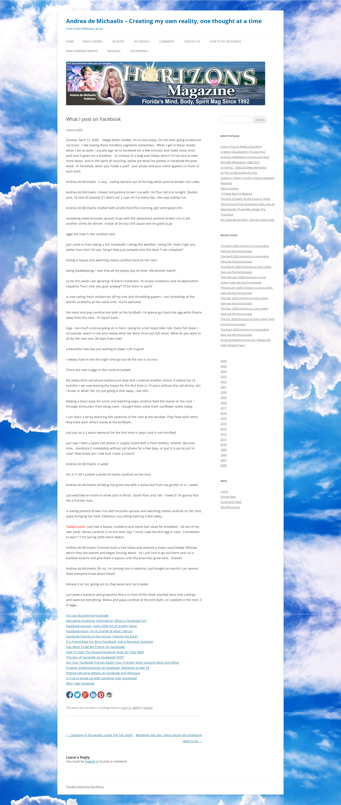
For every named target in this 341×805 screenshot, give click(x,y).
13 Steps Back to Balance (236, 194)
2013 (224, 429)
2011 (224, 439)
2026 (224, 361)
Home (70, 41)
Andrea (147, 708)
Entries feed (228, 497)
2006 (224, 465)
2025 (224, 366)
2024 (224, 371)
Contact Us (192, 41)
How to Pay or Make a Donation (241, 147)
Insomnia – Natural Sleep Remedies (243, 167)
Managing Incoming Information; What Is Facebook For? (106, 621)
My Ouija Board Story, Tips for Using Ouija (247, 220)
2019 (224, 397)
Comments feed (231, 502)
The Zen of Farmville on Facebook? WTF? (95, 657)
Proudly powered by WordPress (85, 786)
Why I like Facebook (80, 683)
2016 (224, 413)
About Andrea (93, 41)
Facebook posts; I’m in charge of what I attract (99, 631)
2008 (224, 455)
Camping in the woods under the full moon (99, 735)
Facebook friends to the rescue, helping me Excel (101, 636)
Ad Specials (142, 41)
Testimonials (139, 51)
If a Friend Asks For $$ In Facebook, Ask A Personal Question (109, 642)
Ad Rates (118, 41)
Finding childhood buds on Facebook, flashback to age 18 (107, 668)
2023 (224, 376)
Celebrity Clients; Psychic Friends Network (247, 178)
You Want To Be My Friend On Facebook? (95, 647)
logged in (92, 761)
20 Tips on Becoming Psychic (239, 173)
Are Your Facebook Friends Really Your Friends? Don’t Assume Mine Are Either (122, 662)
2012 (224, 434)
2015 (224, 418)
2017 (224, 408)
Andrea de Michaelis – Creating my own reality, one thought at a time (164, 21)
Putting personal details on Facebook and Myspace (103, 673)
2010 (224, 444)
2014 (224, 423)
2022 (224, 382)
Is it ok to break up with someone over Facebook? (101, 678)
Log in (224, 491)
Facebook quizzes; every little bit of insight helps (101, 626)
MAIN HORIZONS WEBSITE (82, 51)
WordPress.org (230, 507)
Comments (166, 41)
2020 (224, 392)
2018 (224, 403)
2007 (224, 460)
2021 (224, 387)
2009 (224, 450)
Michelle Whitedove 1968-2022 (240, 162)
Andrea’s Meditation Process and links (245, 157)
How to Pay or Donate (225, 41)
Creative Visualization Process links (243, 152)
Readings (114, 51)
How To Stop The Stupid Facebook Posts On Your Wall (105, 652)
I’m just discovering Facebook (87, 615)
